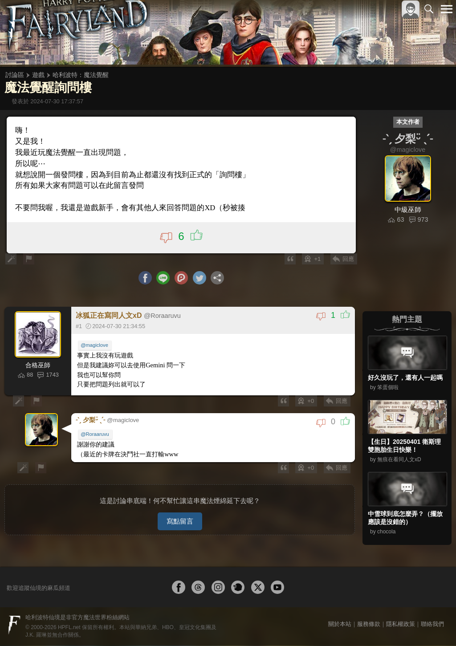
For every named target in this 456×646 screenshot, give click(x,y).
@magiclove (95, 346)
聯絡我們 (432, 624)
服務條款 (368, 624)
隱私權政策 (400, 624)
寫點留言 (180, 517)
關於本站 (339, 624)
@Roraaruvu (95, 434)
